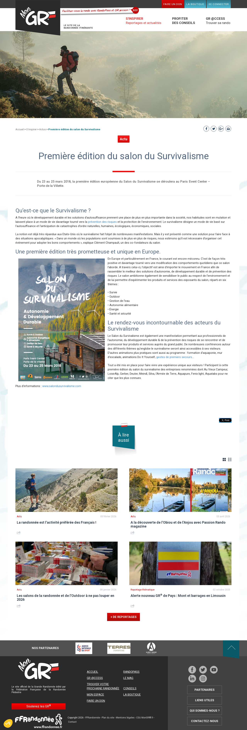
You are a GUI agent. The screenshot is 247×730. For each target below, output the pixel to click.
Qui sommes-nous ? (205, 710)
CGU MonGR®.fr (144, 717)
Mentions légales (125, 717)
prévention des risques (102, 222)
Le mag (128, 678)
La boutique (195, 4)
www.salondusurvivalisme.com (61, 386)
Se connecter (219, 4)
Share (19, 532)
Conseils (129, 688)
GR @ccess (95, 678)
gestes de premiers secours (174, 357)
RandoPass (131, 672)
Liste (230, 459)
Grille (224, 459)
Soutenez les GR (38, 706)
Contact (72, 722)
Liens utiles (204, 700)
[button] (8, 723)
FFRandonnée (92, 717)
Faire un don (172, 4)
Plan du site (108, 717)
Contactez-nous (204, 721)
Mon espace (95, 694)
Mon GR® (37, 18)
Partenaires (205, 690)
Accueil (19, 129)
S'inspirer (31, 129)
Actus (42, 129)
